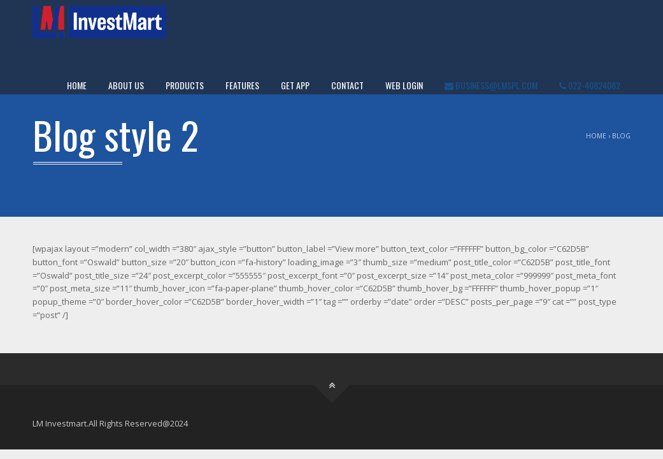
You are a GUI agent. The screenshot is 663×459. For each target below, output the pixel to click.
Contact (347, 85)
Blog (621, 135)
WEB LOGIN (404, 85)
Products (185, 85)
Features (242, 85)
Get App (295, 85)
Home (77, 85)
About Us (126, 85)
